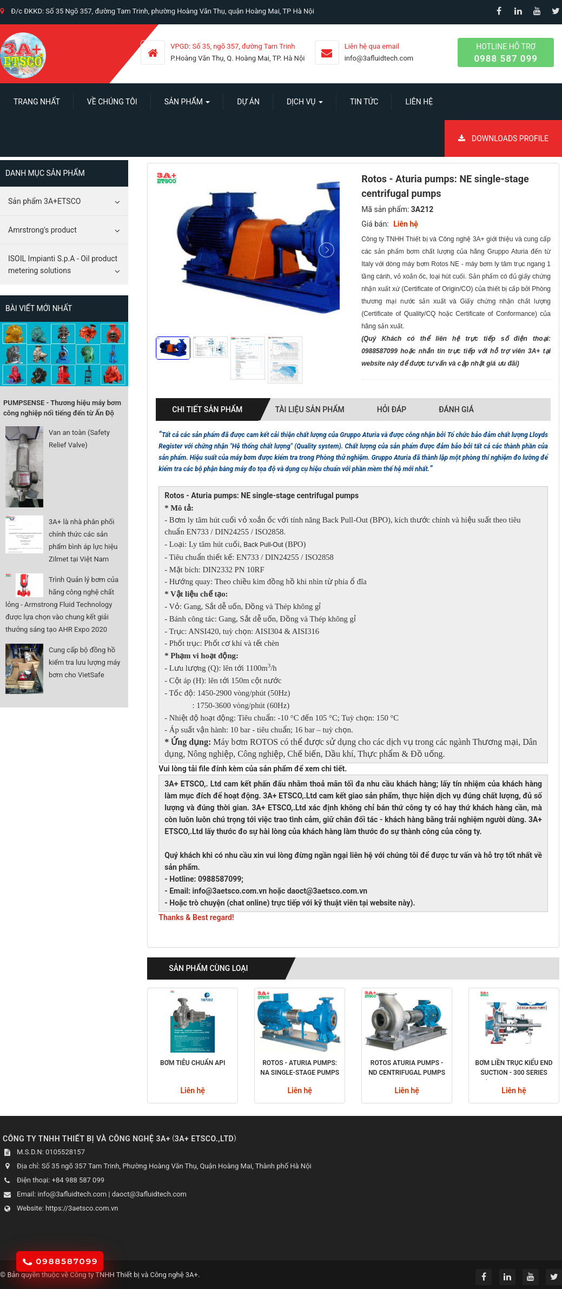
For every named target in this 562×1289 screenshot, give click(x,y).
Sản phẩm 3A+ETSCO (44, 201)
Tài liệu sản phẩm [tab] (309, 409)
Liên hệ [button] (419, 101)
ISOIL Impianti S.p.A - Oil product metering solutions (62, 264)
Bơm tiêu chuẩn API (192, 1063)
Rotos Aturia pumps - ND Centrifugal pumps (406, 1067)
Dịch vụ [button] (305, 105)
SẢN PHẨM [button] (187, 105)
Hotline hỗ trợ (506, 53)
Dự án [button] (248, 101)
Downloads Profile (503, 138)
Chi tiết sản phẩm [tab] (207, 409)
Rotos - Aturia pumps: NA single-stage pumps (299, 1067)
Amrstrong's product (42, 230)
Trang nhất (37, 101)
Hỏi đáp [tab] (391, 409)
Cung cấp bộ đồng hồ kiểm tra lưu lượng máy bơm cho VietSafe (84, 662)
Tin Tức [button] (364, 101)
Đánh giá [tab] (456, 409)
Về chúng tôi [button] (112, 101)
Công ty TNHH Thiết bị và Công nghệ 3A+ (134, 1275)
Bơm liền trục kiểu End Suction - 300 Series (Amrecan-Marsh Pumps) (514, 1069)
